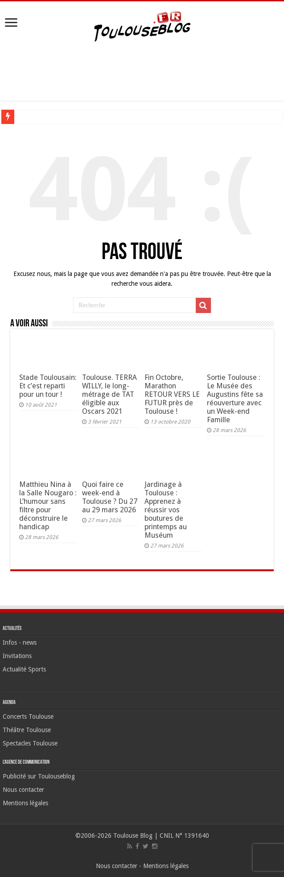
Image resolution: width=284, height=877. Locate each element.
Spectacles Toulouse (30, 743)
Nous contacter (23, 789)
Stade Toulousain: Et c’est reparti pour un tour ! (48, 386)
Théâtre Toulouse (27, 729)
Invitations (17, 655)
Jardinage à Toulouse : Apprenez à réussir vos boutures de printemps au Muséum (165, 509)
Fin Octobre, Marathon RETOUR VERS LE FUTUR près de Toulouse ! (172, 394)
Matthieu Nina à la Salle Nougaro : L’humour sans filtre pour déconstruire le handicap (48, 505)
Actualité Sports (24, 669)
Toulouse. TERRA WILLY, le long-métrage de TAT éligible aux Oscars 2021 (109, 394)
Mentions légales (25, 803)
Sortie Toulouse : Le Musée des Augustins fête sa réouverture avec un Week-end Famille (235, 398)
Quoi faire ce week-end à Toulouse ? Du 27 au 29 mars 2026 (109, 497)
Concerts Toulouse (28, 716)
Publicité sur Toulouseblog (39, 776)
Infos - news (20, 642)
